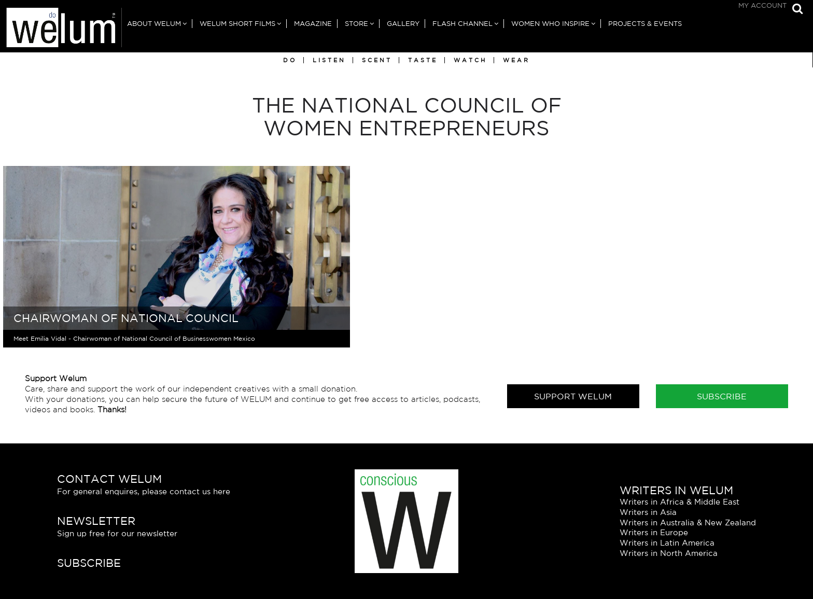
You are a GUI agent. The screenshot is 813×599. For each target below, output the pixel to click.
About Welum (154, 23)
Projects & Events (645, 23)
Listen (329, 60)
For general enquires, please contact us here (143, 491)
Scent (377, 60)
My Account (762, 5)
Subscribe (722, 396)
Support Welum (573, 396)
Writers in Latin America (667, 543)
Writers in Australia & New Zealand (688, 522)
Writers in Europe (654, 532)
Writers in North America (669, 553)
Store (356, 23)
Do (290, 60)
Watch (470, 60)
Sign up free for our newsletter (117, 534)
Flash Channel (462, 23)
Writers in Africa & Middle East (679, 501)
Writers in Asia (648, 512)
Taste (423, 60)
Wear (516, 60)
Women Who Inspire (550, 23)
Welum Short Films (237, 23)
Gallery (403, 23)
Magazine (313, 23)
